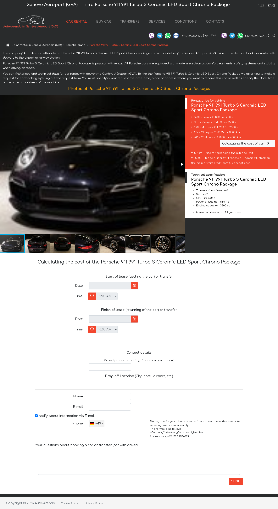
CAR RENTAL (76, 21)
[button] (182, 164)
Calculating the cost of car (246, 143)
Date (79, 285)
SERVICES (157, 21)
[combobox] (96, 423)
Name (78, 396)
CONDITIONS (186, 21)
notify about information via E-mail (65, 416)
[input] (110, 285)
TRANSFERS (130, 21)
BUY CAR (103, 21)
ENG (271, 6)
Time (79, 296)
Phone (77, 423)
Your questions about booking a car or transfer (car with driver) (86, 445)
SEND (236, 481)
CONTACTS (215, 21)
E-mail (78, 407)
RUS (261, 6)
